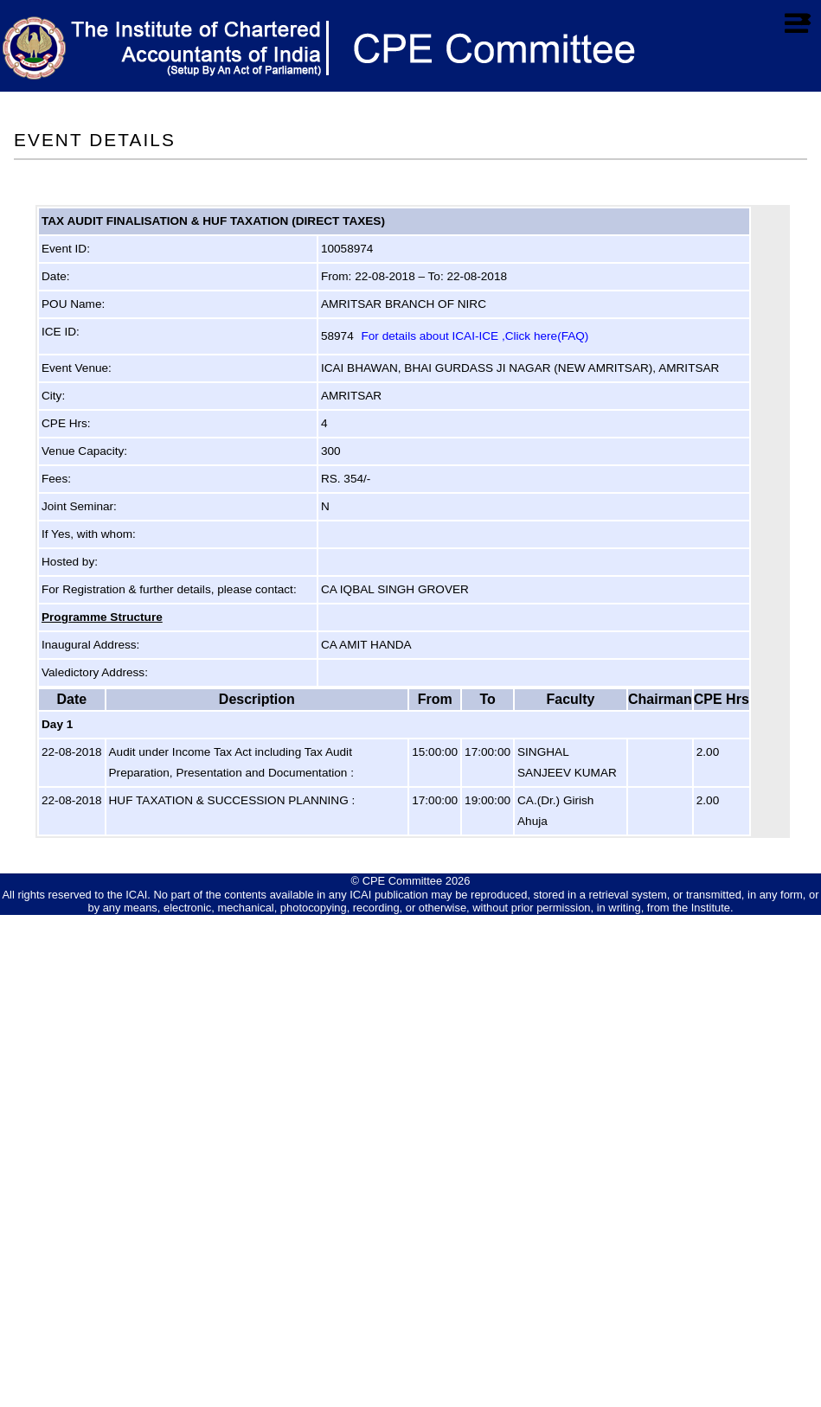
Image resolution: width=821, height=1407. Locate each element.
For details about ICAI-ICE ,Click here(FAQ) (474, 335)
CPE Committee (402, 880)
